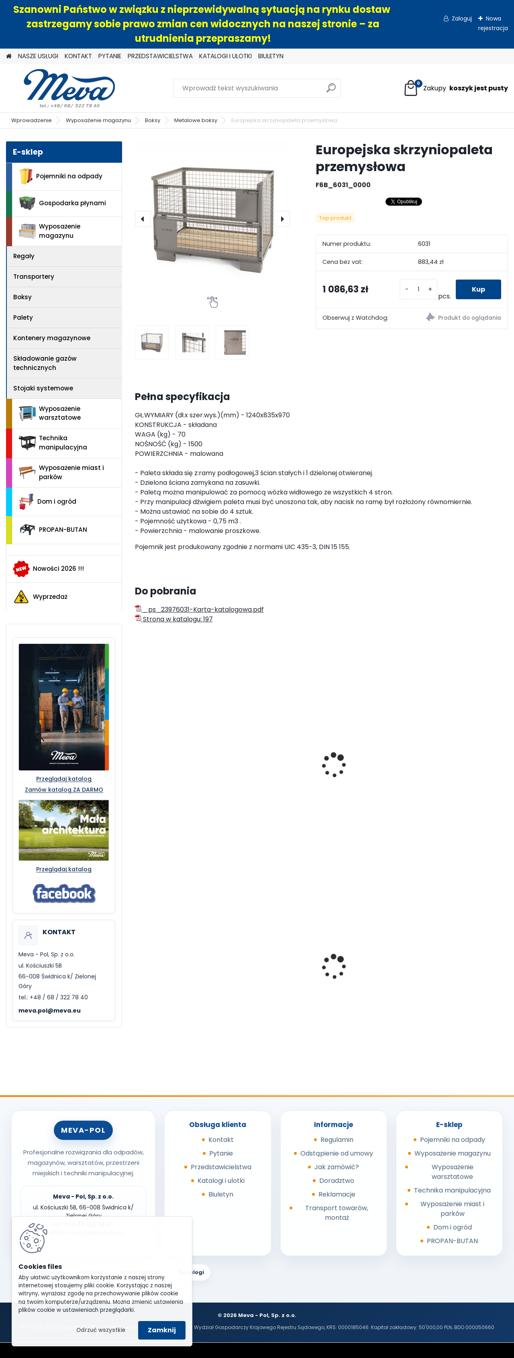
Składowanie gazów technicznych (45, 363)
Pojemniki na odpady (60, 176)
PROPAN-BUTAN (53, 529)
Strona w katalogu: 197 (174, 619)
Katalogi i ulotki (221, 1180)
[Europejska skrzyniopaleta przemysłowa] (212, 218)
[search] (331, 91)
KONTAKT (78, 56)
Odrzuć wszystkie (100, 1330)
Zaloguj (462, 18)
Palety (23, 317)
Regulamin (336, 1139)
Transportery (33, 276)
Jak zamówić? (336, 1167)
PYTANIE (109, 56)
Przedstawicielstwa (221, 1167)
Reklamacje (336, 1194)
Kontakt (221, 1139)
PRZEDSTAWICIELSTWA (160, 56)
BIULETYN (271, 56)
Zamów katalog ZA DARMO (64, 790)
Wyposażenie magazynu (98, 120)
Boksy (152, 120)
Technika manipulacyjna (53, 442)
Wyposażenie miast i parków (61, 472)
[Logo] (61, 88)
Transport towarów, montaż (336, 1212)
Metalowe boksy (195, 120)
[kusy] (418, 289)
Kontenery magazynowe (51, 338)
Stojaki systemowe (43, 388)
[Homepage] (9, 56)
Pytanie (221, 1153)
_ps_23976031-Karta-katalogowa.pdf (199, 609)
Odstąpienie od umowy (336, 1153)
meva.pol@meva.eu (49, 1011)
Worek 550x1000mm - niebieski (458, 964)
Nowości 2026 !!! (48, 569)
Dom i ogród (47, 501)
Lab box (437, 748)
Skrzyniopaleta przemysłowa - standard (163, 756)
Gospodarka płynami (62, 203)
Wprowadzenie (31, 120)
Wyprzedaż (40, 596)
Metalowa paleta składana (262, 768)
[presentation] (143, 219)
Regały (24, 256)
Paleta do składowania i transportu (368, 768)
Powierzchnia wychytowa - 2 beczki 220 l (269, 965)
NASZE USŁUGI (38, 56)
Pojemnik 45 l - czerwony (369, 962)
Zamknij (162, 1330)
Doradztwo (336, 1180)
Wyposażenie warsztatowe (50, 413)
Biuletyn (220, 1194)
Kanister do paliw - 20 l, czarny (177, 964)
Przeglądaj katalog (64, 779)
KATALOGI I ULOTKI (225, 56)
